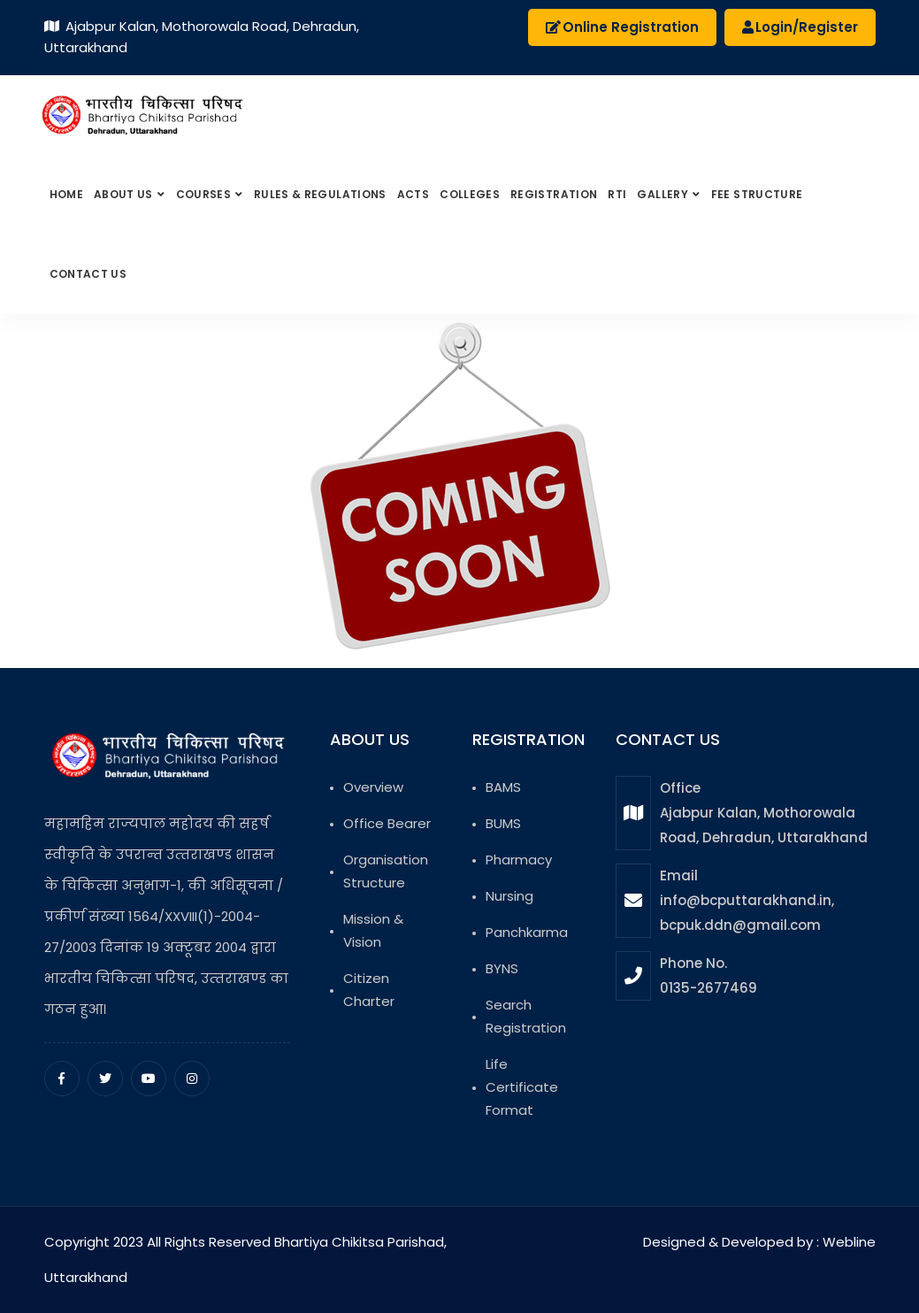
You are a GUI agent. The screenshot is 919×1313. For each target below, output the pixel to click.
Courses (205, 194)
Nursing (509, 896)
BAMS (503, 787)
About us (125, 194)
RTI (617, 194)
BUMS (503, 823)
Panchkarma (527, 932)
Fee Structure (757, 194)
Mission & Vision (373, 930)
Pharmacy (519, 859)
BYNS (502, 968)
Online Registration (622, 27)
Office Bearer (387, 823)
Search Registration (526, 1016)
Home (66, 194)
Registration (553, 194)
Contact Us (88, 273)
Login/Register (800, 27)
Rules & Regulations (320, 194)
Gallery (664, 194)
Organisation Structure (385, 871)
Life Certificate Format (522, 1087)
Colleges (470, 194)
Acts (413, 194)
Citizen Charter (368, 989)
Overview (373, 787)
